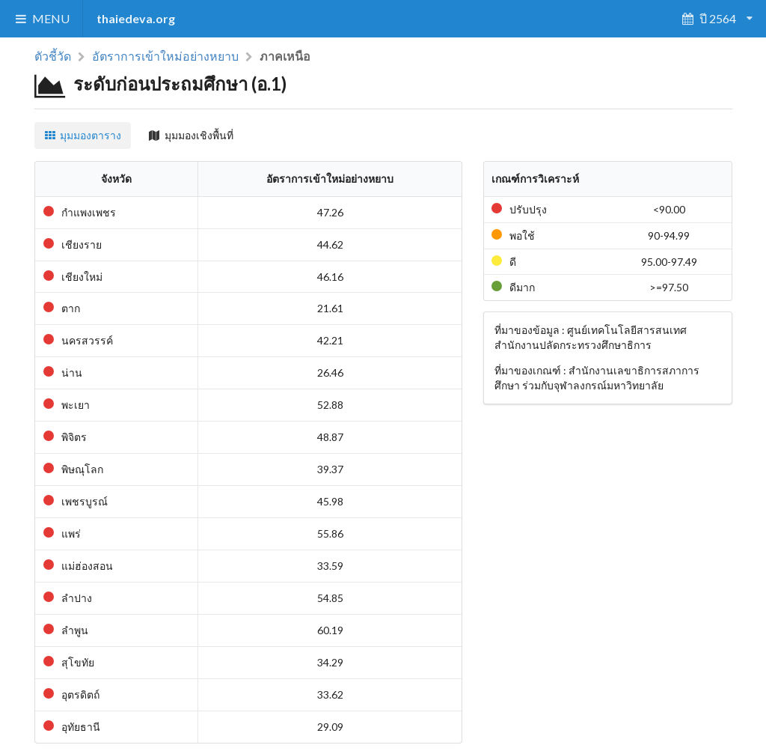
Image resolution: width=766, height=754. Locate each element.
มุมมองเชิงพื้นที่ (190, 135)
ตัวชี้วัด (52, 56)
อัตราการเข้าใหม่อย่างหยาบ (165, 56)
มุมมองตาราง (83, 135)
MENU (41, 18)
